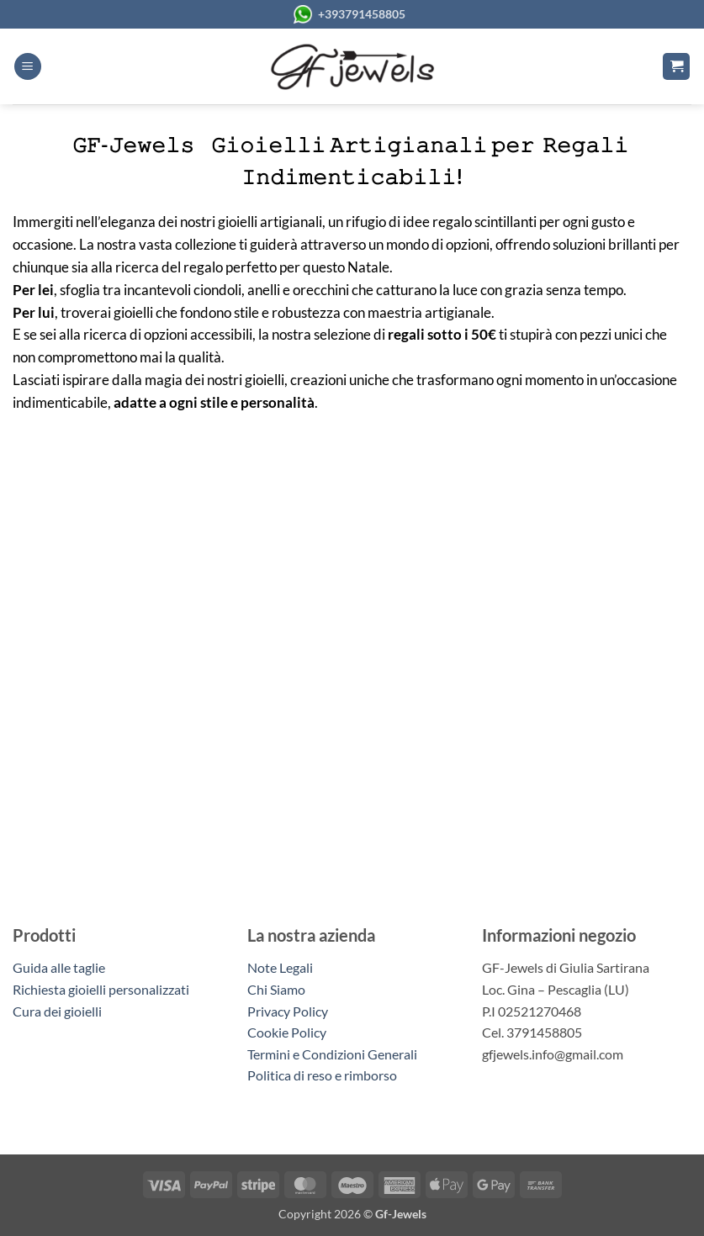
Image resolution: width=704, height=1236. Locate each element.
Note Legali (280, 967)
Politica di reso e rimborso (322, 1075)
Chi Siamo (276, 989)
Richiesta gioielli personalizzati (101, 989)
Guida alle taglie (61, 967)
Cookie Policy (286, 1032)
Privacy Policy (287, 1011)
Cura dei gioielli (57, 1011)
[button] (27, 67)
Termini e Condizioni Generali (332, 1054)
